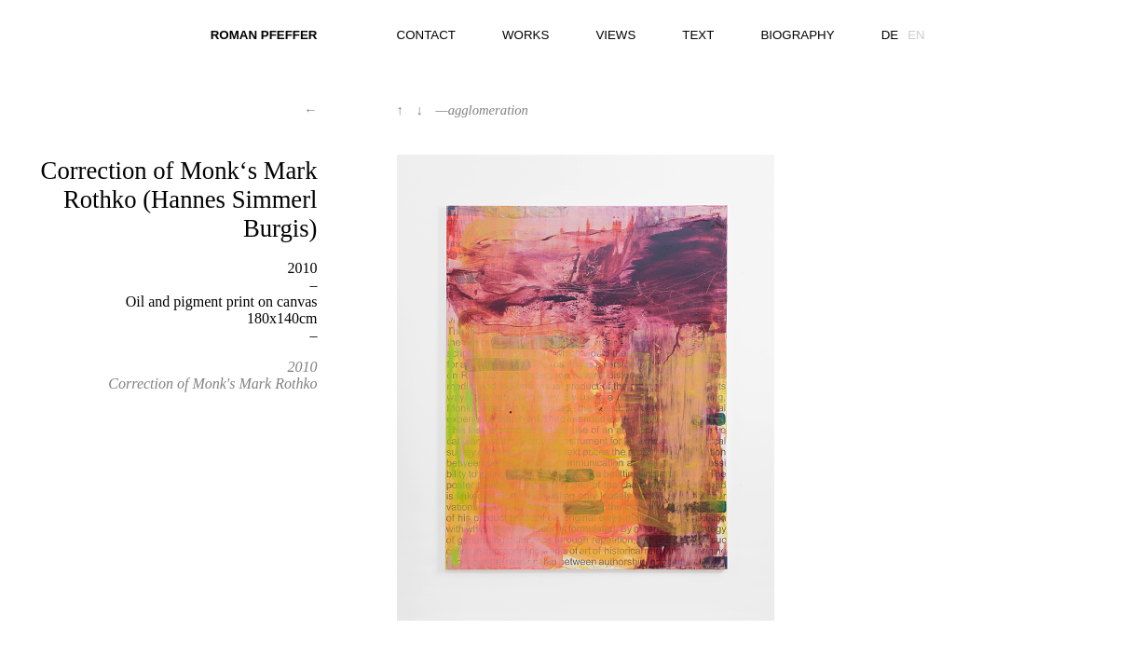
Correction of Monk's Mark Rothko (212, 383)
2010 (302, 367)
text (698, 35)
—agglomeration (482, 110)
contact (426, 35)
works (525, 35)
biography (797, 35)
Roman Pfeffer (264, 35)
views (615, 35)
